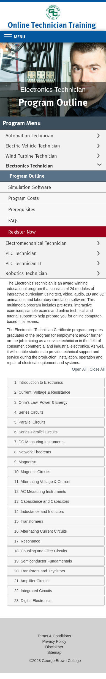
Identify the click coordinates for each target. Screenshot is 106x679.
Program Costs (23, 198)
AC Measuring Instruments (43, 491)
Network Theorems (34, 452)
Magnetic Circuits (35, 472)
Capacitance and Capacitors (45, 501)
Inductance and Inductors (42, 511)
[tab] (56, 382)
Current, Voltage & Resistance (44, 392)
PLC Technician (21, 253)
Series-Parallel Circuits (38, 432)
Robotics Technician (26, 273)
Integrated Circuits (36, 591)
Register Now (22, 232)
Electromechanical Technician (36, 243)
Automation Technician (29, 135)
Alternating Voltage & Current (45, 481)
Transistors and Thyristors (43, 571)
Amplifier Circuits (34, 581)
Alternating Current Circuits (43, 531)
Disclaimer (54, 647)
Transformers (32, 521)
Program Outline (27, 176)
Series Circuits (30, 412)
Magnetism (27, 462)
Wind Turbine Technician (31, 156)
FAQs (13, 220)
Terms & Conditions (54, 636)
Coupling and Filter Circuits (44, 551)
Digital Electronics (36, 600)
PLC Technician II (23, 263)
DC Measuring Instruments (41, 442)
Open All (79, 369)
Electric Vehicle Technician (33, 146)
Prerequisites (21, 209)
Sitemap (54, 652)
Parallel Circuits (31, 422)
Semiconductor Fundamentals (46, 561)
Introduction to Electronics (40, 382)
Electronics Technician (29, 166)
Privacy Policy (54, 641)
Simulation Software (29, 187)
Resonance (30, 541)
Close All (97, 369)
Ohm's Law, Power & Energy (42, 402)
